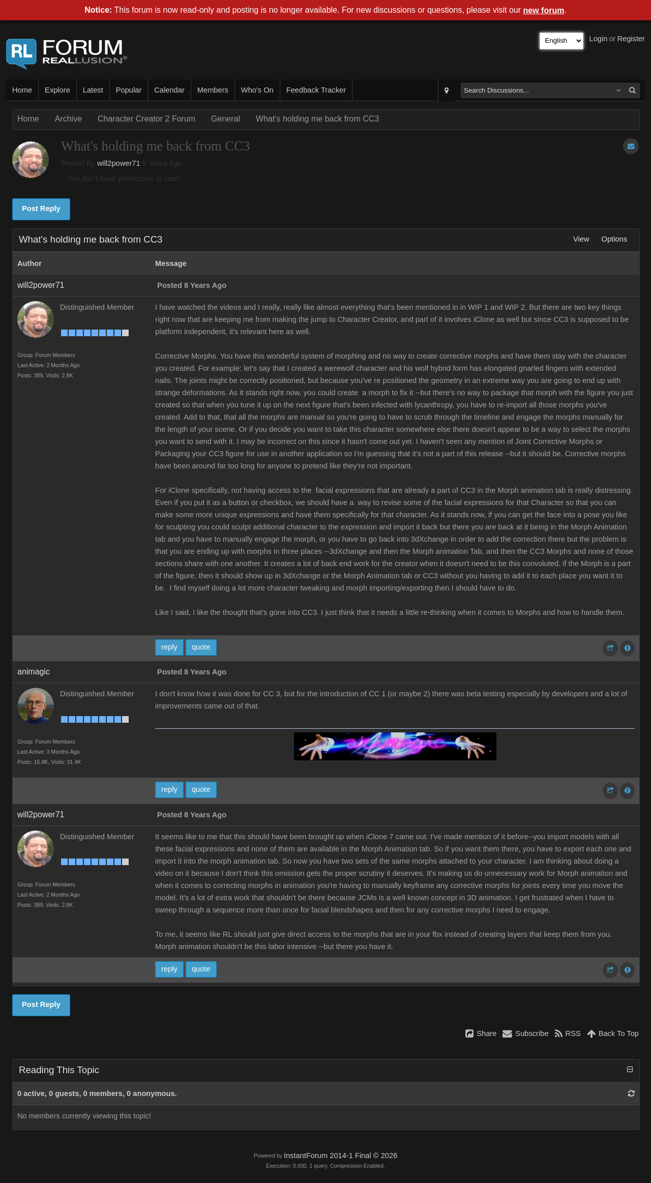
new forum (544, 10)
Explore (57, 90)
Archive (68, 118)
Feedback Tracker (316, 90)
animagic (33, 671)
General (225, 118)
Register (631, 39)
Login (598, 39)
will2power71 (118, 163)
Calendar (169, 90)
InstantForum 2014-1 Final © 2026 (340, 1155)
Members (212, 90)
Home (22, 90)
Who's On (257, 90)
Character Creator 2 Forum (146, 118)
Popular (129, 90)
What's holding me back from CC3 (317, 118)
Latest (93, 90)
